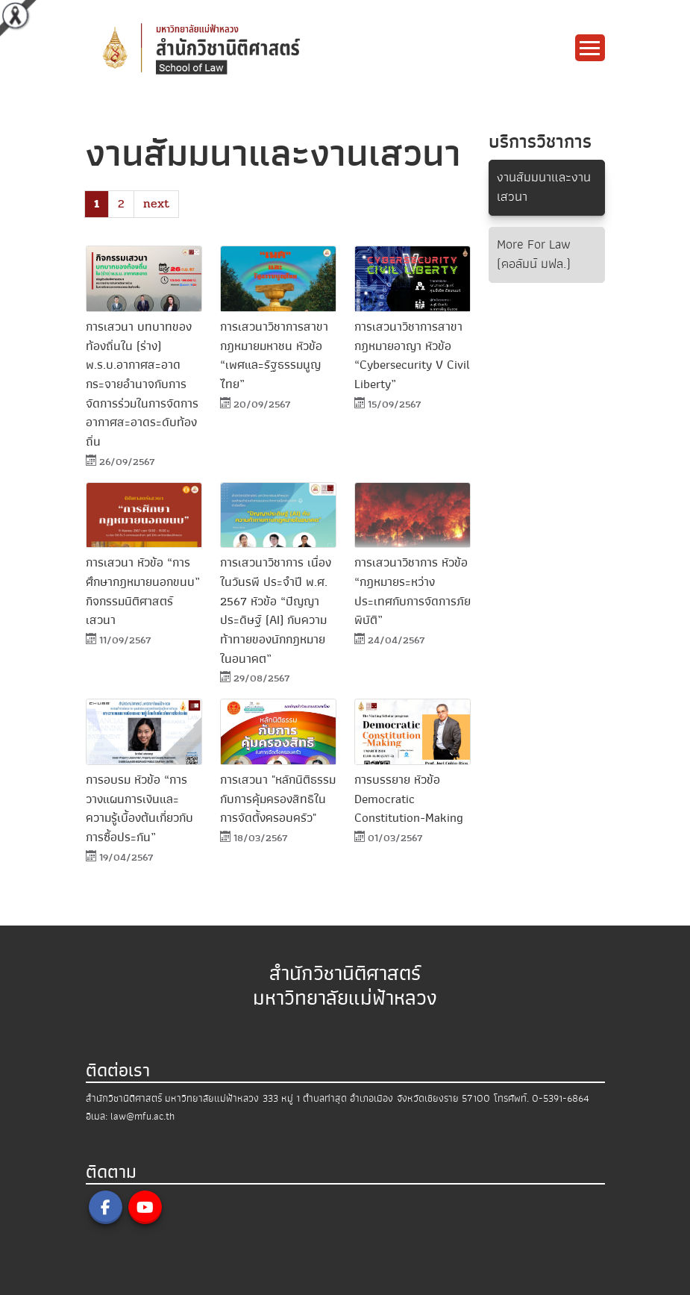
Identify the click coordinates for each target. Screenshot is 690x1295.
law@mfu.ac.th (142, 1116)
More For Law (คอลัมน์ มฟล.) (534, 254)
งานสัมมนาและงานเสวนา (544, 187)
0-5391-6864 (560, 1098)
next (156, 203)
